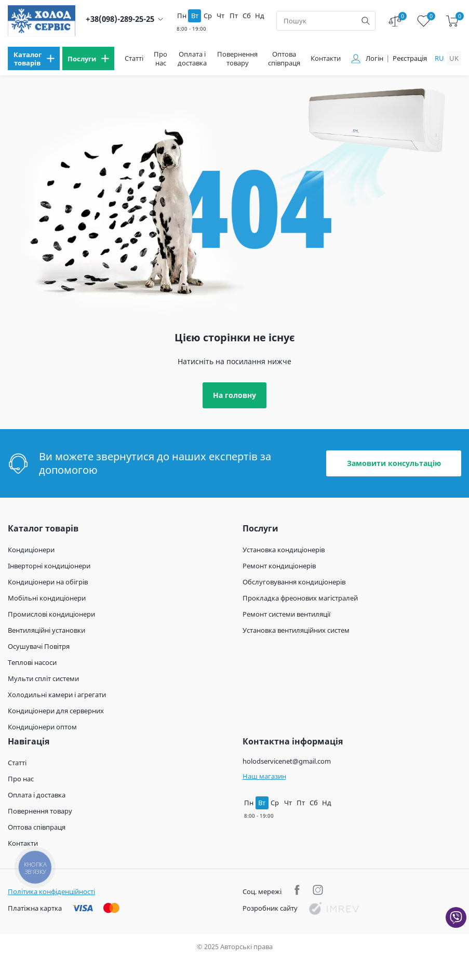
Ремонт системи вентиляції (286, 614)
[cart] (452, 21)
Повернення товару (237, 59)
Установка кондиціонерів (284, 549)
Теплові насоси (32, 662)
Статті (134, 58)
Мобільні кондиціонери (47, 598)
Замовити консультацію (394, 463)
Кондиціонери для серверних (56, 710)
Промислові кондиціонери (51, 614)
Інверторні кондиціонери (49, 565)
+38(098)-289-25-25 (120, 19)
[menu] (34, 58)
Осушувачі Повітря (39, 646)
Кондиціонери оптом (42, 726)
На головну (234, 395)
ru (439, 58)
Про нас (160, 59)
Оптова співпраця (284, 59)
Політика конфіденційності (51, 891)
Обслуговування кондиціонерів (294, 582)
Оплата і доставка (192, 59)
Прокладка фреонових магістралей (300, 598)
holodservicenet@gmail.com (287, 761)
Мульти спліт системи (43, 678)
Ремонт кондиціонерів (279, 565)
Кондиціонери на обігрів (48, 582)
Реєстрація (410, 58)
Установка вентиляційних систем (296, 630)
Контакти (326, 58)
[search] (365, 20)
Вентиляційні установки (46, 630)
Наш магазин (264, 776)
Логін (374, 58)
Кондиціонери (31, 549)
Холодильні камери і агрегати (57, 694)
